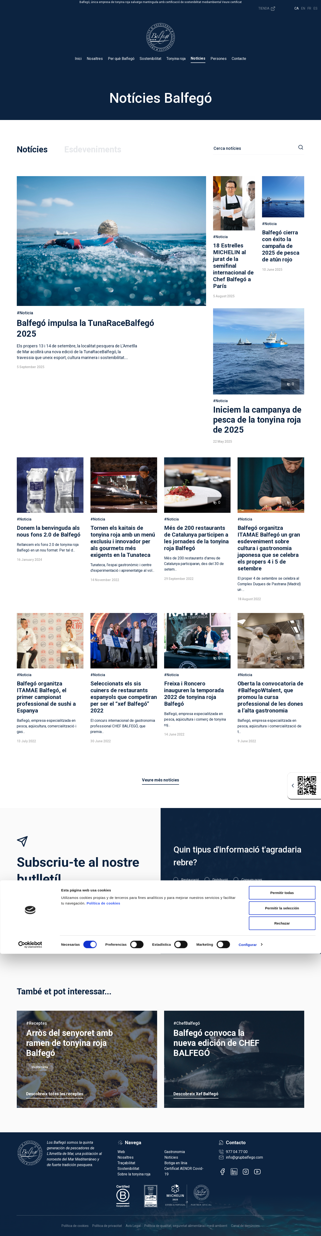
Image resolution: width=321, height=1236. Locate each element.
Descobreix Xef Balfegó (195, 1093)
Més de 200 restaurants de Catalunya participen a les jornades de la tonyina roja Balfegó (196, 538)
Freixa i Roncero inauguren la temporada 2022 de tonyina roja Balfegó (194, 693)
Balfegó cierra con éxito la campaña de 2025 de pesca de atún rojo (280, 246)
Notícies (198, 58)
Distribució (220, 880)
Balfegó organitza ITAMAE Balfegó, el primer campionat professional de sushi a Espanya (46, 697)
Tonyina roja (176, 58)
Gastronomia (174, 1152)
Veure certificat (232, 2)
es (316, 8)
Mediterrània (40, 1067)
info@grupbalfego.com (244, 1157)
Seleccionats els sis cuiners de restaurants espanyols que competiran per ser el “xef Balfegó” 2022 (123, 697)
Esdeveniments (92, 149)
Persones (219, 58)
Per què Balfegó (121, 58)
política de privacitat (225, 912)
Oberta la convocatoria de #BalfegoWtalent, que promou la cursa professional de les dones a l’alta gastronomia (270, 697)
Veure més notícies (160, 779)
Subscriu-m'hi (278, 913)
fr (309, 8)
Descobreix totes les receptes (54, 1093)
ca (296, 8)
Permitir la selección (282, 1190)
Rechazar (282, 1205)
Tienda (267, 8)
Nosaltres (95, 58)
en (303, 8)
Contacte (239, 58)
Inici (78, 58)
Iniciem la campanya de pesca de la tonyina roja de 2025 (257, 420)
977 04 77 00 (237, 1152)
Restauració (190, 880)
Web (121, 1152)
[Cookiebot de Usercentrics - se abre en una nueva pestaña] (30, 1226)
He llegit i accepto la (210, 912)
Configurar (248, 1227)
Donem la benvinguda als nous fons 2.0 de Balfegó (48, 531)
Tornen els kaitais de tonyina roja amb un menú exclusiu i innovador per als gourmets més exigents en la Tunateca (122, 541)
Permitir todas (282, 1175)
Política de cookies (103, 1185)
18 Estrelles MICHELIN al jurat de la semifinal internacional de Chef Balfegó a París (233, 265)
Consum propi (252, 880)
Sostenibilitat (150, 58)
